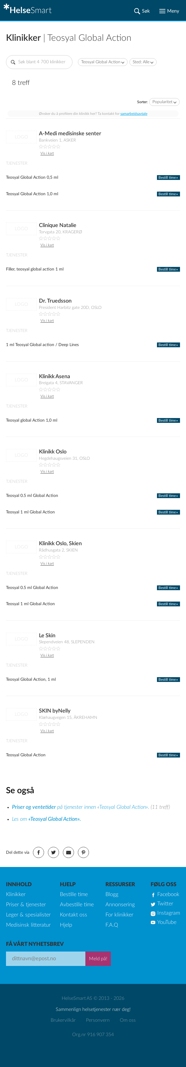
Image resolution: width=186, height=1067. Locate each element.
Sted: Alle (141, 62)
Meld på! (98, 958)
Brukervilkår (63, 1020)
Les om (46, 819)
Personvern (98, 1020)
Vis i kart (47, 153)
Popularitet (162, 102)
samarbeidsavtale (133, 113)
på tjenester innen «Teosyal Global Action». (81, 807)
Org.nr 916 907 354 (93, 1034)
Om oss (128, 1020)
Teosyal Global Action (100, 62)
